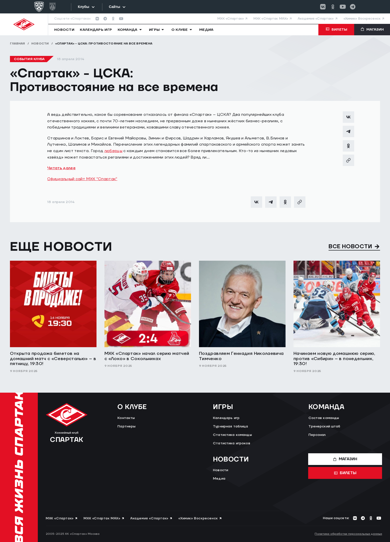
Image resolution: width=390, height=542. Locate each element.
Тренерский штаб (324, 426)
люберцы (113, 150)
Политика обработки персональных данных (348, 534)
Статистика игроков (231, 443)
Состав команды (323, 418)
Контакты (126, 418)
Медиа (219, 478)
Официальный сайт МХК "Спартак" (82, 178)
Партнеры (126, 426)
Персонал (317, 435)
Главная (17, 43)
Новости (40, 43)
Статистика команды (232, 435)
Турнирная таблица (230, 426)
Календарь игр (226, 418)
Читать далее (61, 168)
